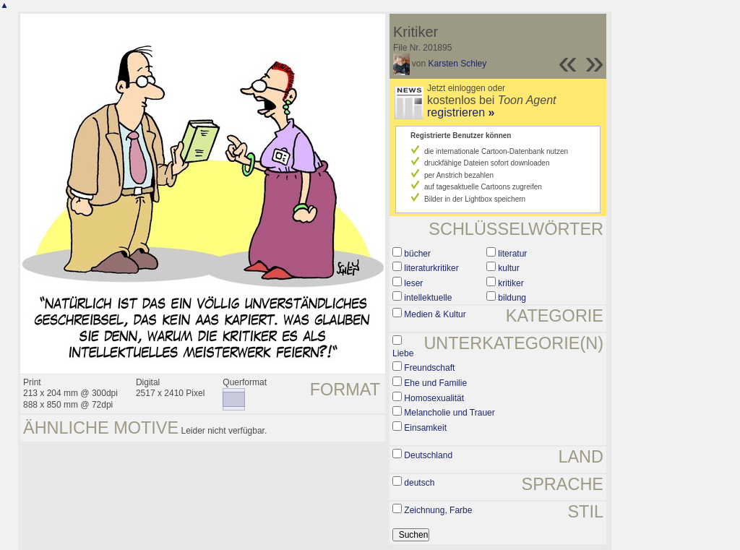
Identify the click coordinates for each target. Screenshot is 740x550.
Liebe (402, 353)
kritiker (510, 283)
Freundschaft (429, 368)
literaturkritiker (431, 268)
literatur (512, 254)
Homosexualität (434, 398)
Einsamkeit (425, 428)
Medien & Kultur (434, 314)
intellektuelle (428, 298)
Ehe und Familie (435, 383)
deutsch (419, 483)
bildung (512, 298)
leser (413, 283)
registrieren (460, 112)
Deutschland (428, 455)
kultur (508, 268)
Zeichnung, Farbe (438, 510)
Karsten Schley (458, 64)
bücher (417, 254)
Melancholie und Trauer (449, 413)
